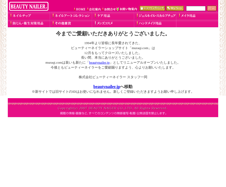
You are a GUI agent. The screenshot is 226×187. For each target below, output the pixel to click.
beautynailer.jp (99, 62)
